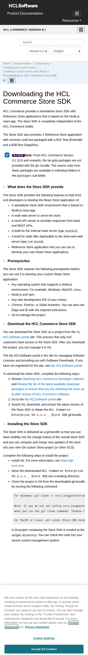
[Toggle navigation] (77, 13)
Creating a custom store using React (25, 71)
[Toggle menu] (81, 30)
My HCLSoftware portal (66, 364)
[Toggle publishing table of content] (12, 80)
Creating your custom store (19, 67)
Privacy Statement (37, 628)
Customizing (41, 63)
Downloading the (30, 75)
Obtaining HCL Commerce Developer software (53, 378)
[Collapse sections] (4, 80)
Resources (71, 20)
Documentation (22, 63)
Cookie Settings (44, 639)
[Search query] (51, 42)
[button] (4, 187)
